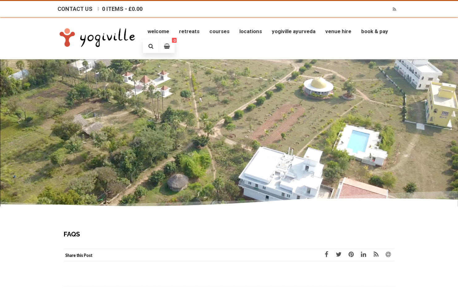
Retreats (189, 31)
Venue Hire (338, 31)
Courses (219, 31)
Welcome (158, 31)
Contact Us (75, 9)
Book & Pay (374, 31)
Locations (250, 31)
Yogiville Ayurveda (293, 31)
